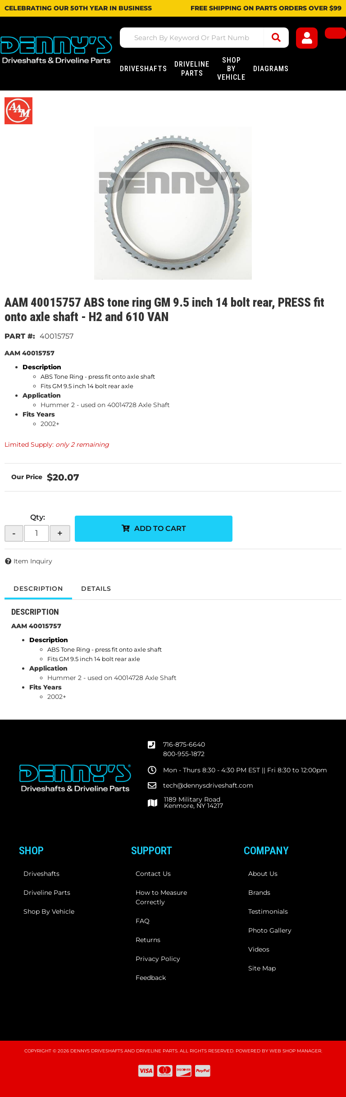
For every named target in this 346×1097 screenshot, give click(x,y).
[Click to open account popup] (306, 38)
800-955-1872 (184, 754)
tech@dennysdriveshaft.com (208, 785)
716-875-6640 (184, 744)
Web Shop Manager (295, 1051)
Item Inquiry (33, 561)
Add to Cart (160, 528)
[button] (204, 37)
